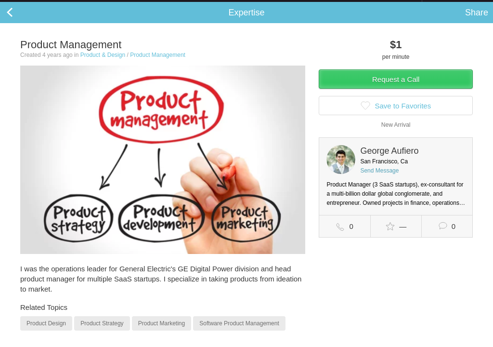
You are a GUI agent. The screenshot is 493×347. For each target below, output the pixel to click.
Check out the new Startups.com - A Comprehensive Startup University (317, 6)
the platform (50, 5)
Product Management (157, 64)
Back (19, 22)
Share (476, 22)
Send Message (379, 180)
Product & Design (102, 64)
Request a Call (395, 89)
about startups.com (456, 6)
